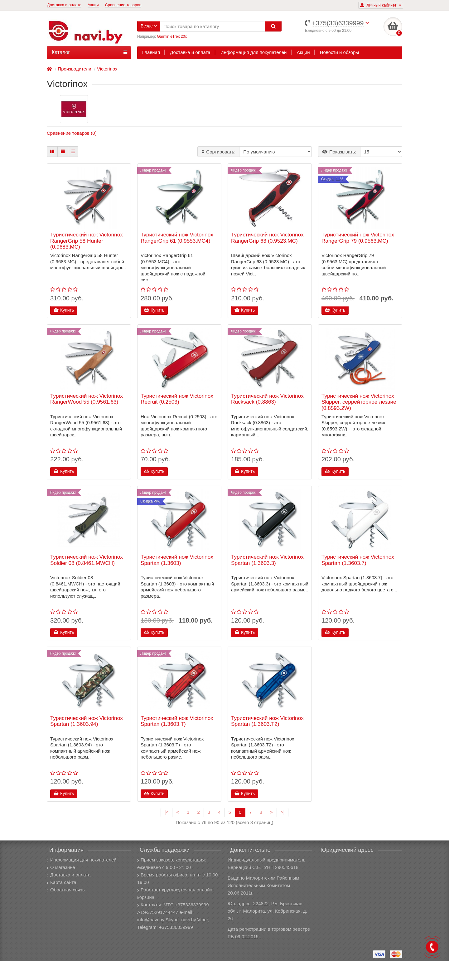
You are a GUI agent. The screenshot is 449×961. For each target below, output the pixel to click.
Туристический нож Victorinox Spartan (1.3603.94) (86, 721)
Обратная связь (66, 889)
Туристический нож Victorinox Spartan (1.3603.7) (357, 560)
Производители (74, 68)
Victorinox (107, 68)
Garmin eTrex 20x (172, 36)
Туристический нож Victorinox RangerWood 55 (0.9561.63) (86, 399)
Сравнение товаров (123, 4)
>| (283, 812)
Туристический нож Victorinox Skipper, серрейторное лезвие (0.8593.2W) (358, 402)
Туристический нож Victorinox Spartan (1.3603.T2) (267, 721)
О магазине (61, 867)
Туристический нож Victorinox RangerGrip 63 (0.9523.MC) (267, 238)
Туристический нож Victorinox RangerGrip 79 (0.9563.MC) (357, 238)
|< (167, 812)
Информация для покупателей (253, 52)
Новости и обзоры (339, 52)
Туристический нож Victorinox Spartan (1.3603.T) (177, 721)
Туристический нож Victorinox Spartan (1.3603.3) (267, 560)
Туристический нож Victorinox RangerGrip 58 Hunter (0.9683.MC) (86, 241)
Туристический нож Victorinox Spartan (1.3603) (177, 560)
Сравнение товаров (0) (72, 133)
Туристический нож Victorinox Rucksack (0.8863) (267, 399)
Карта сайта (61, 882)
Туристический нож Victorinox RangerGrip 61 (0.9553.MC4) (177, 238)
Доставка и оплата (64, 4)
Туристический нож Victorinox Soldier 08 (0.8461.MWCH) (86, 560)
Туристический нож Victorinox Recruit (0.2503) (177, 399)
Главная (151, 52)
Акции (93, 4)
